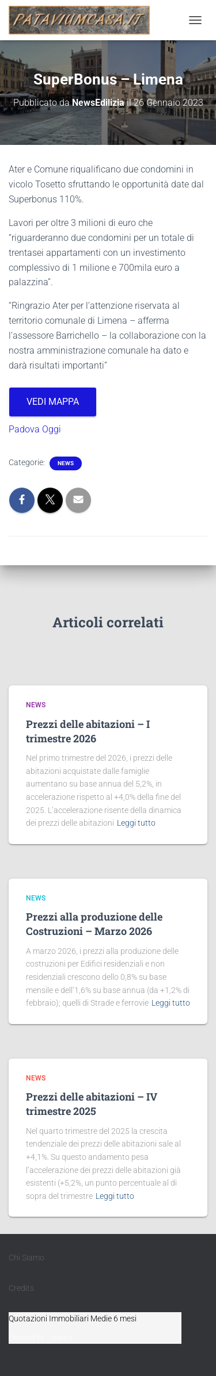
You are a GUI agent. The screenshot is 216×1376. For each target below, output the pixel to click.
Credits (21, 1288)
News (66, 463)
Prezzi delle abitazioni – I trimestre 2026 (88, 731)
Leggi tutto (136, 822)
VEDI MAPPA (52, 401)
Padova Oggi (35, 429)
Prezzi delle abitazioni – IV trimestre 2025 (91, 1104)
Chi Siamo (26, 1257)
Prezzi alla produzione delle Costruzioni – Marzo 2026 (94, 924)
